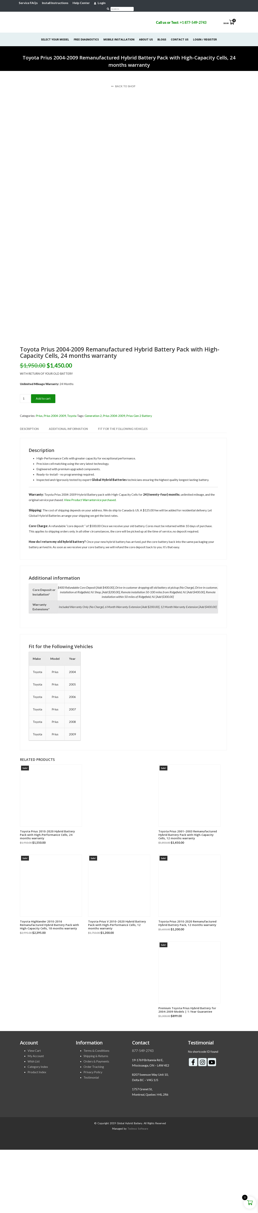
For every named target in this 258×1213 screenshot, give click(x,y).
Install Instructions (56, 3)
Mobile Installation (119, 34)
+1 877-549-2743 (192, 17)
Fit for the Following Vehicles (122, 492)
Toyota (71, 479)
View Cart (34, 1114)
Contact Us (180, 34)
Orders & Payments (96, 1124)
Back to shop (123, 80)
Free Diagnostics (86, 34)
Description (29, 492)
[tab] (29, 492)
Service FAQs (29, 3)
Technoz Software (138, 1191)
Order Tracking (94, 1130)
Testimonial (91, 1140)
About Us (146, 34)
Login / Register (205, 34)
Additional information (68, 492)
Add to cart (43, 461)
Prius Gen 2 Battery (139, 479)
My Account (36, 1119)
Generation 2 (93, 479)
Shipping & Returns (96, 1119)
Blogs (162, 34)
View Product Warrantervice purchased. (90, 563)
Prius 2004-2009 (55, 479)
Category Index (38, 1130)
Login (101, 3)
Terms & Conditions (96, 1114)
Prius (39, 479)
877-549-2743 (142, 1114)
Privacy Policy (93, 1135)
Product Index (37, 1135)
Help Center (82, 3)
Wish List (34, 1124)
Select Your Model (55, 34)
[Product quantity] (25, 462)
